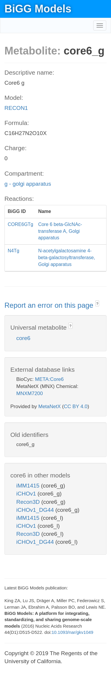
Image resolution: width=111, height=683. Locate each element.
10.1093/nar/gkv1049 (72, 632)
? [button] (97, 304)
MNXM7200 (29, 393)
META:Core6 (49, 379)
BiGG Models (37, 9)
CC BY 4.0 (75, 406)
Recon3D (28, 502)
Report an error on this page (49, 305)
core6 (23, 338)
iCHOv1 (27, 493)
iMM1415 (28, 485)
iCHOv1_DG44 (35, 510)
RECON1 (16, 108)
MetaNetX (49, 406)
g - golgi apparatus (27, 184)
